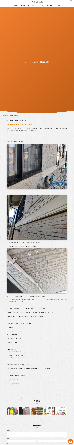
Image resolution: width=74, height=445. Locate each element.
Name (8, 438)
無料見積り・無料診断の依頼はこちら (14, 351)
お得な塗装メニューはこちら (12, 372)
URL (7, 443)
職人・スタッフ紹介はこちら (12, 379)
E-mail (39, 438)
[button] (71, 1)
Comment (8, 430)
